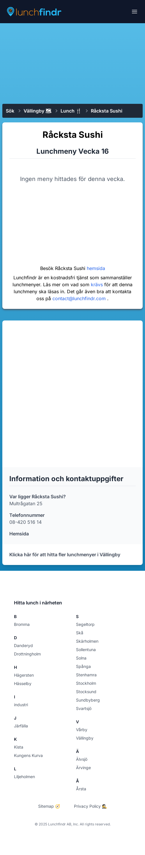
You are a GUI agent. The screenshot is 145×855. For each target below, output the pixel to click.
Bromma (22, 624)
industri (21, 704)
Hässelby (22, 683)
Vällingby (84, 738)
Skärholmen (87, 641)
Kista (18, 746)
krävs (97, 284)
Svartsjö (83, 708)
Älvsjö (81, 759)
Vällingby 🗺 (37, 111)
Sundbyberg (88, 700)
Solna (81, 657)
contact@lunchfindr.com (79, 298)
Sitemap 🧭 (49, 806)
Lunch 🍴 (71, 111)
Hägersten (24, 675)
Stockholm (86, 683)
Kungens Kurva (28, 755)
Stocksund (86, 691)
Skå (79, 632)
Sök (10, 111)
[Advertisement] (72, 63)
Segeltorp (85, 624)
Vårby (81, 729)
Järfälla (21, 725)
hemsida (96, 268)
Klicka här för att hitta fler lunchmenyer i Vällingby (64, 554)
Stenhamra (86, 674)
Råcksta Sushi (106, 111)
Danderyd (23, 645)
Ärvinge (83, 767)
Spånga (83, 666)
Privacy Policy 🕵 (90, 806)
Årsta (81, 788)
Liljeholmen (24, 776)
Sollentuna (86, 649)
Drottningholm (27, 653)
